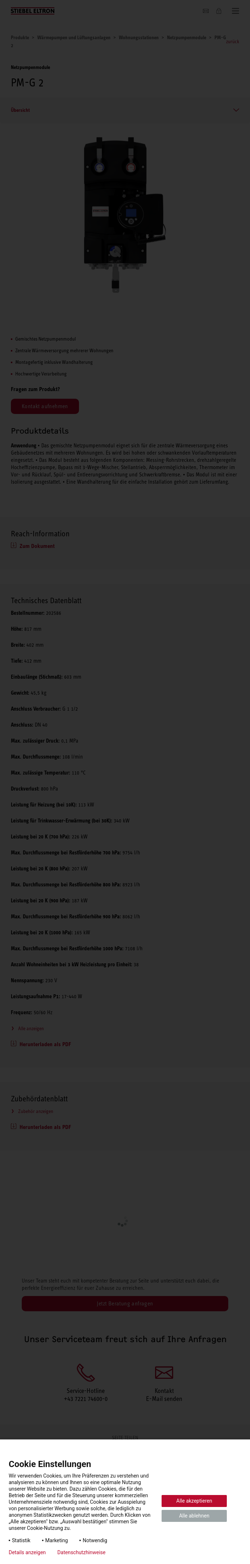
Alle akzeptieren (194, 1501)
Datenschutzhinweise (81, 1552)
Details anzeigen (27, 1552)
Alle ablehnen (194, 1516)
